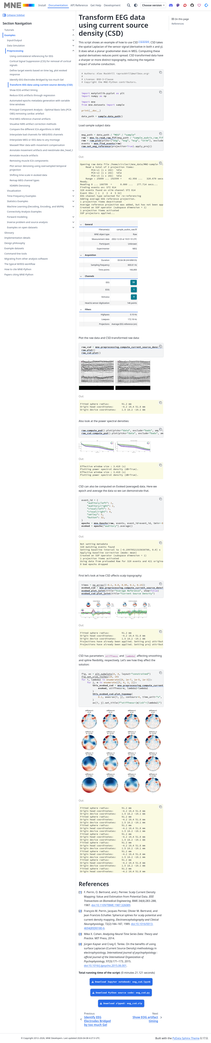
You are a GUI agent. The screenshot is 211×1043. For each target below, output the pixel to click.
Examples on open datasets (22, 286)
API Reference (79, 5)
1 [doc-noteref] (116, 33)
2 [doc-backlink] (57, 930)
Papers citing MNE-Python (18, 333)
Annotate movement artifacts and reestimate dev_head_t (28, 199)
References (178, 23)
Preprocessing (15, 50)
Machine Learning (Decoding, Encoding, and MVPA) (23, 259)
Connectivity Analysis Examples (24, 266)
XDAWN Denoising (20, 236)
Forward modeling (17, 271)
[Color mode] (136, 5)
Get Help (95, 5)
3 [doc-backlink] (57, 949)
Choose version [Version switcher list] (152, 5)
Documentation (58, 5)
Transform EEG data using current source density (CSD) (29, 94)
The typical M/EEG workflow (19, 322)
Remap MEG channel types (24, 231)
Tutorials (9, 29)
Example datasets (14, 307)
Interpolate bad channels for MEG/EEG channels (25, 171)
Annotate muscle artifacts (24, 206)
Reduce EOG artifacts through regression (26, 109)
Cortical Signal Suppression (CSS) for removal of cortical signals (30, 67)
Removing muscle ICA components (29, 211)
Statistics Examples (17, 252)
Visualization (14, 241)
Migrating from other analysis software (26, 317)
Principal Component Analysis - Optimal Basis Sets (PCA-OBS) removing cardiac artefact (27, 133)
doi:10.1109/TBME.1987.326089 (106, 924)
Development (112, 5)
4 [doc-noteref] (124, 33)
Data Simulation (16, 45)
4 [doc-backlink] (57, 958)
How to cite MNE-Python (17, 327)
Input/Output (14, 40)
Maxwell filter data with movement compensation (29, 190)
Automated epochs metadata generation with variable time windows (26, 120)
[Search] (129, 5)
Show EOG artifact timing (23, 101)
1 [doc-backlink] (57, 915)
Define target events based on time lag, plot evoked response (29, 76)
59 (110, 269)
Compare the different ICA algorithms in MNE (24, 162)
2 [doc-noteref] (119, 33)
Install (42, 5)
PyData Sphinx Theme (185, 1038)
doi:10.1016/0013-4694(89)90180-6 (82, 943)
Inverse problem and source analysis (22, 278)
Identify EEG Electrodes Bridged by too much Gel (29, 85)
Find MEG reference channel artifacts (25, 144)
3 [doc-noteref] (122, 33)
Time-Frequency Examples (21, 246)
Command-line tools (15, 312)
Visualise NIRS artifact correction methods (28, 153)
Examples (9, 35)
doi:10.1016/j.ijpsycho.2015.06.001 (130, 972)
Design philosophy (14, 301)
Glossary (9, 291)
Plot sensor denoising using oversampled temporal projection (28, 218)
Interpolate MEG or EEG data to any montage (29, 180)
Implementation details (17, 296)
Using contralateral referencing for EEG (29, 58)
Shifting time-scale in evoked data (28, 225)
